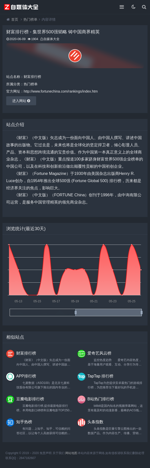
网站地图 (71, 453)
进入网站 (21, 101)
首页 (14, 19)
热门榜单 (30, 19)
